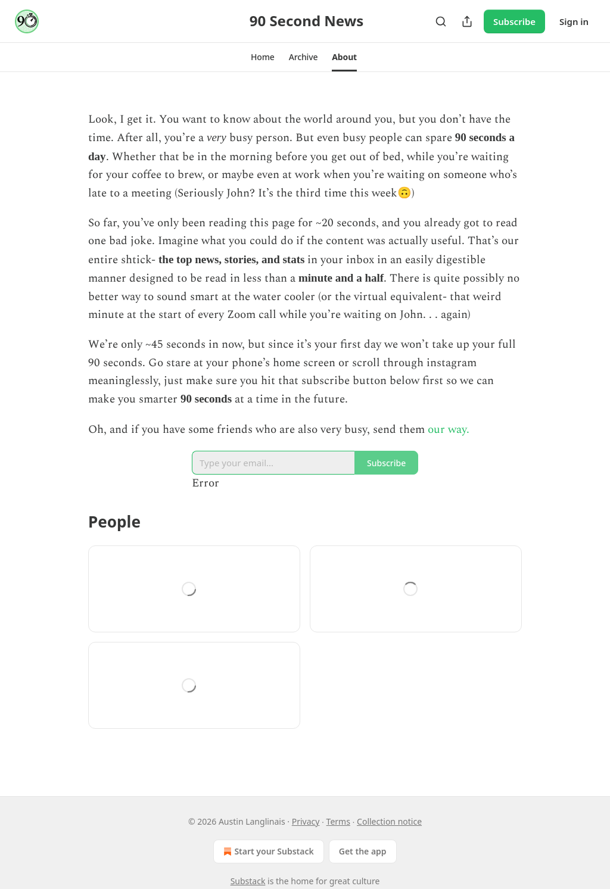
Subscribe (514, 21)
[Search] (441, 21)
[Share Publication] (467, 21)
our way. (448, 429)
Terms (338, 821)
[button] (263, 57)
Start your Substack (267, 851)
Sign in (574, 21)
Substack (248, 881)
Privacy (306, 821)
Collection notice (389, 821)
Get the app (363, 851)
